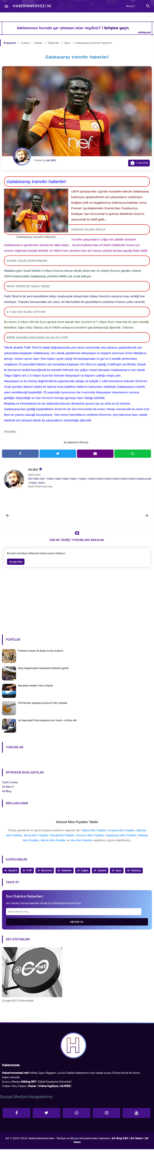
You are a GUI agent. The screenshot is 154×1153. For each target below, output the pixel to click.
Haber (50, 478)
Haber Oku (10, 1090)
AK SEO (33, 469)
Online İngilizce (48, 1090)
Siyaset (102, 874)
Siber (36, 478)
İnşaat (32, 482)
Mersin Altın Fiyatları (53, 844)
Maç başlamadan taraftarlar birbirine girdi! (43, 672)
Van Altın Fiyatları (81, 844)
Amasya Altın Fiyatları (121, 834)
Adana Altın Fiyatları (93, 834)
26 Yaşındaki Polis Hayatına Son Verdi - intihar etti (47, 724)
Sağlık (84, 874)
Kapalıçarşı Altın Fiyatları (121, 839)
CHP (29, 874)
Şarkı (41, 482)
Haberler (66, 874)
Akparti (12, 874)
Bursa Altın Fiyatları (36, 839)
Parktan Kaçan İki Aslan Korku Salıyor (40, 654)
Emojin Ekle (15, 565)
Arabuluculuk (143, 478)
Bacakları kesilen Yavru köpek (35, 689)
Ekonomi (46, 874)
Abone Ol (77, 925)
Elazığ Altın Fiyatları (62, 839)
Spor (119, 874)
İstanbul (136, 874)
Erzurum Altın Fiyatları (90, 839)
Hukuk (82, 478)
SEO (30, 478)
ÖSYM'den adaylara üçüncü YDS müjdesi (42, 706)
